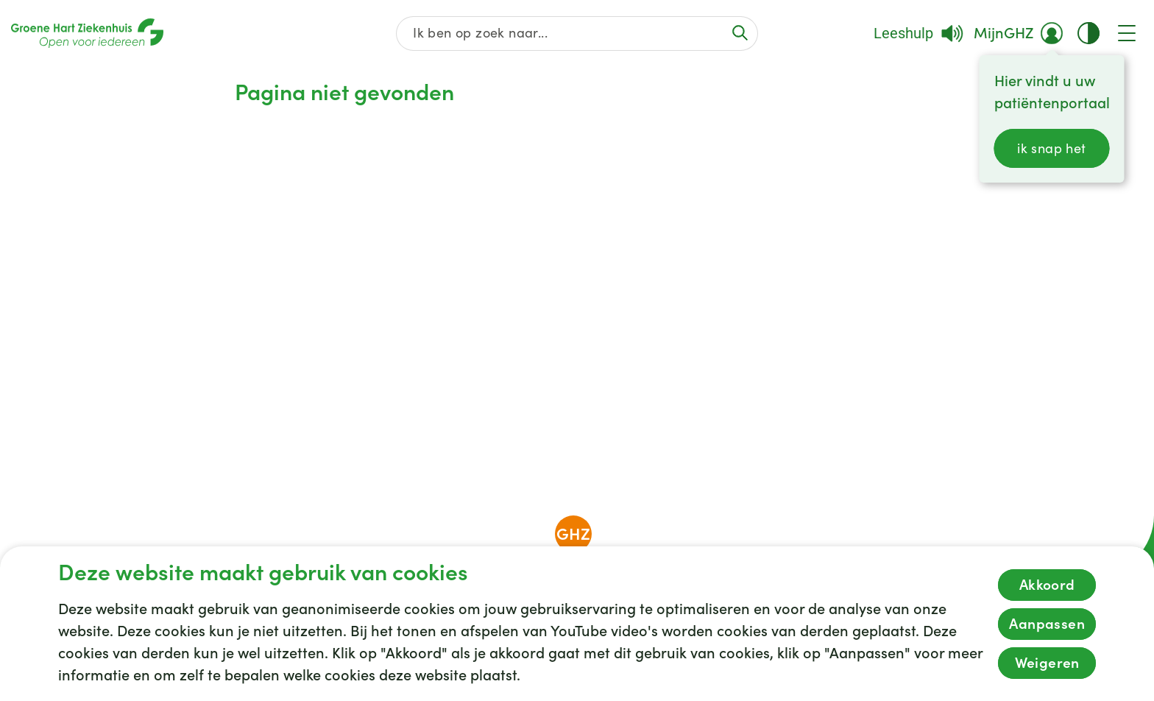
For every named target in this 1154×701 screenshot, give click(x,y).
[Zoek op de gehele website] (577, 33)
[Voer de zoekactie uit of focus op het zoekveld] (739, 32)
